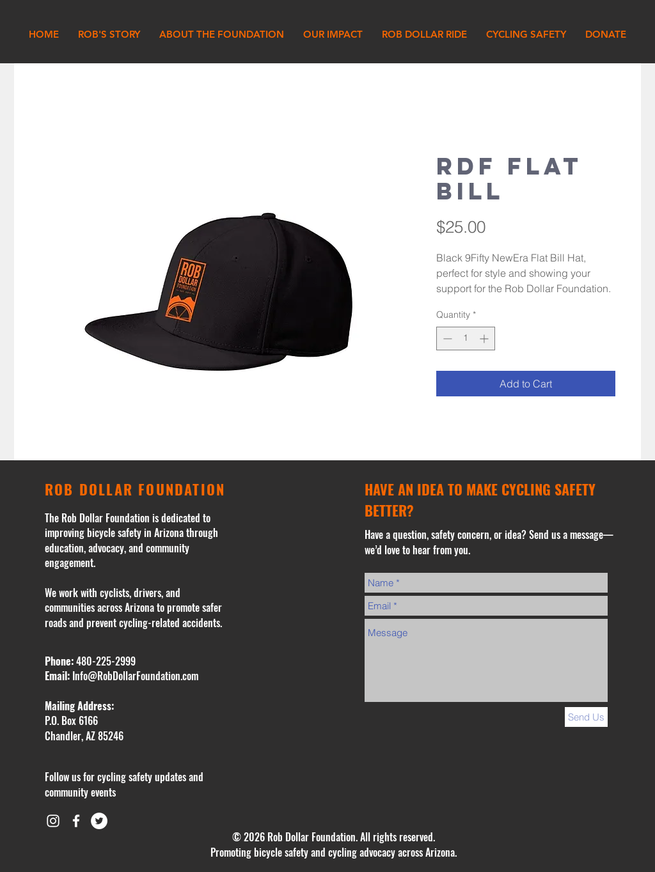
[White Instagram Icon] (53, 821)
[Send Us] (586, 717)
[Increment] (485, 338)
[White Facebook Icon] (76, 821)
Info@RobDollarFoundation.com (135, 675)
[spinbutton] (465, 338)
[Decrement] (446, 338)
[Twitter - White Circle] (99, 821)
